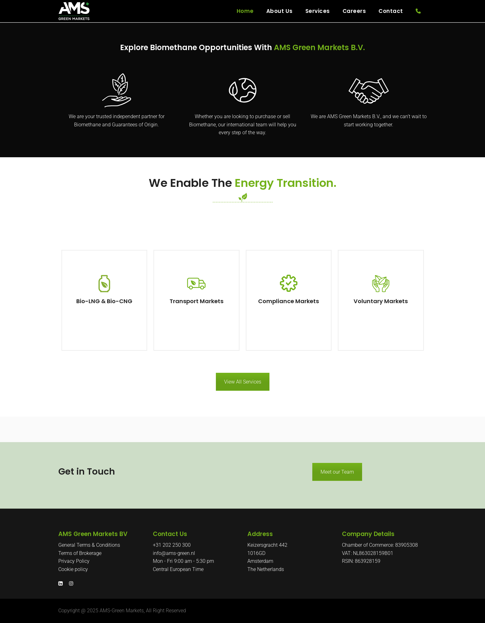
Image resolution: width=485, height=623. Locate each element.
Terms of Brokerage (79, 553)
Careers (354, 11)
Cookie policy (73, 569)
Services (317, 11)
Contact (390, 11)
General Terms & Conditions (89, 545)
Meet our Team (337, 472)
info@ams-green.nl (174, 553)
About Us (279, 11)
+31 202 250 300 (172, 545)
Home (245, 11)
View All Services (242, 382)
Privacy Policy (73, 561)
